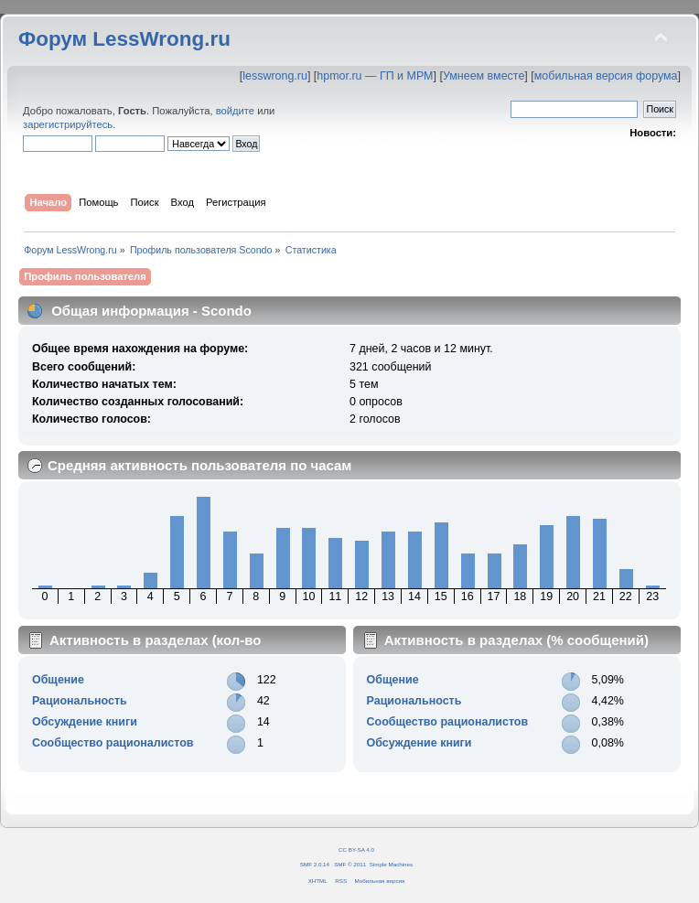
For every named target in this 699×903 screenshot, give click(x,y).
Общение (58, 679)
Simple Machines (391, 864)
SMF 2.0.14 (314, 864)
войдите (235, 110)
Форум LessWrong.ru (124, 38)
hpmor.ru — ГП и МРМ (375, 76)
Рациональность (79, 700)
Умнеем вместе (483, 76)
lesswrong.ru (274, 76)
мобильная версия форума (606, 76)
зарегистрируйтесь (68, 124)
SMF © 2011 (350, 864)
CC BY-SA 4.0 (356, 849)
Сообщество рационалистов (113, 742)
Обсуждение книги (84, 721)
